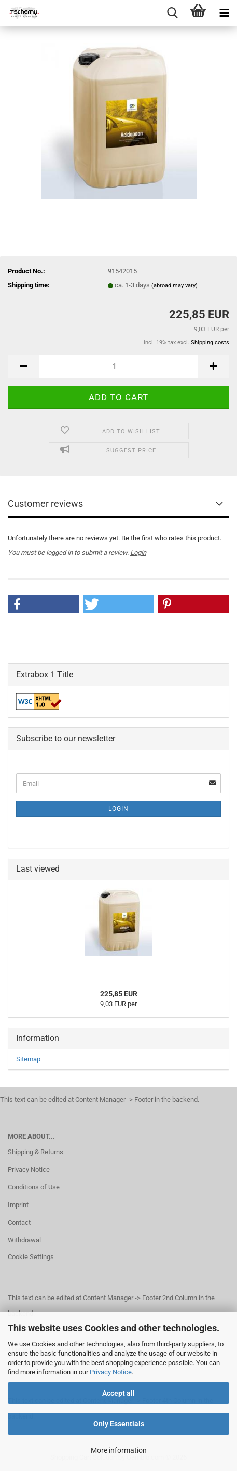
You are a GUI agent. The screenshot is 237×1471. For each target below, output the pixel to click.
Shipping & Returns (35, 1152)
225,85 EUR (118, 993)
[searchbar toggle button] (172, 13)
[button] (23, 366)
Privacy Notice (111, 1372)
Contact (19, 1222)
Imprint (18, 1205)
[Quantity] (118, 366)
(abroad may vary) (174, 285)
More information (119, 1450)
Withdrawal (24, 1240)
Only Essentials (118, 1424)
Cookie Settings (31, 1257)
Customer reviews (45, 503)
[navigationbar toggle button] (224, 13)
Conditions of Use (34, 1187)
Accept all (118, 1393)
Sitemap (28, 1059)
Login (138, 552)
